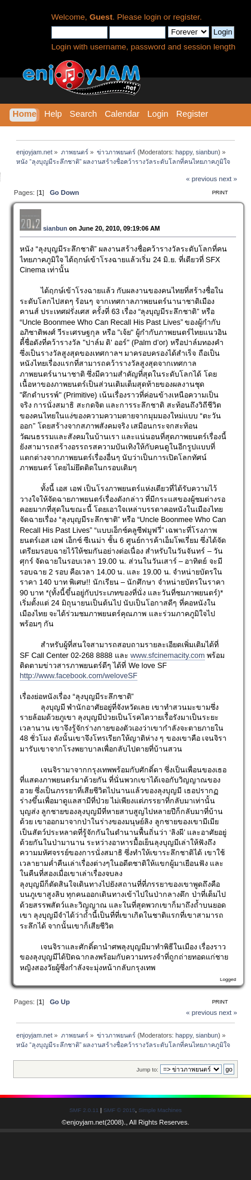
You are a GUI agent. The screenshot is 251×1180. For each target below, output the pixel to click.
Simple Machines (160, 1110)
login (152, 17)
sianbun (207, 152)
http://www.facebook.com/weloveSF (78, 676)
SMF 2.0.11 (84, 1110)
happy (183, 152)
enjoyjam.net (86, 1122)
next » (228, 178)
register (186, 17)
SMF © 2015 (119, 1110)
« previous (201, 178)
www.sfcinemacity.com (167, 655)
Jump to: (147, 1069)
